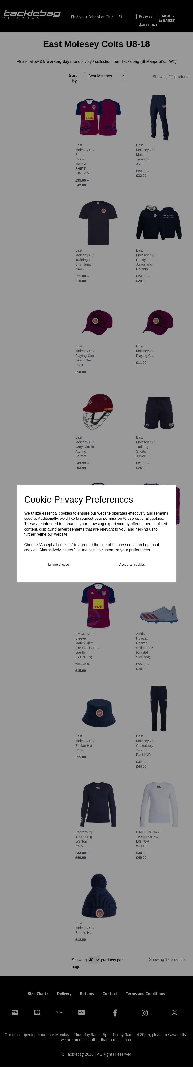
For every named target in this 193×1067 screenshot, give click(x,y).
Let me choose (58, 564)
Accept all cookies (132, 564)
